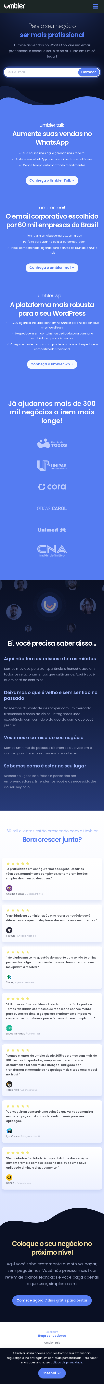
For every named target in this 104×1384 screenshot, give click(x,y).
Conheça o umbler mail (52, 267)
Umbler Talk (52, 1343)
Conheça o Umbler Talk (52, 180)
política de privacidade (66, 1362)
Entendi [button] (52, 1373)
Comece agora (52, 1300)
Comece (89, 72)
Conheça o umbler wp (52, 364)
